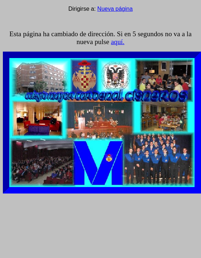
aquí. (118, 42)
